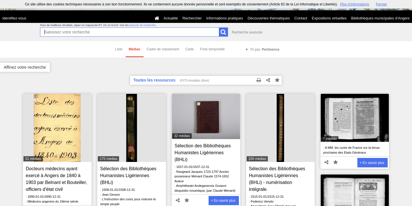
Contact (300, 18)
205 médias (257, 159)
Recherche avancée (247, 32)
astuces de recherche (142, 25)
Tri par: (264, 49)
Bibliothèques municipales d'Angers (380, 18)
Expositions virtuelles (329, 18)
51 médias (33, 159)
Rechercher (192, 18)
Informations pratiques (224, 18)
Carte (189, 49)
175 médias (108, 159)
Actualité (171, 18)
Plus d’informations (354, 4)
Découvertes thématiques (269, 18)
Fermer (381, 4)
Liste (118, 49)
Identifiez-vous (14, 18)
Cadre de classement (163, 49)
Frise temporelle (212, 49)
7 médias (330, 139)
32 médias (182, 136)
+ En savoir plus (223, 201)
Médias (134, 49)
